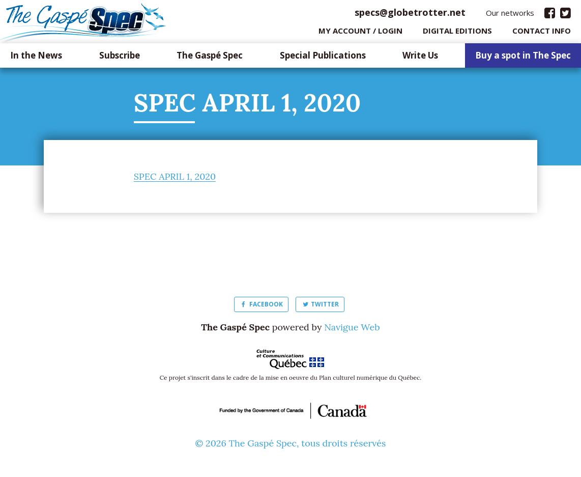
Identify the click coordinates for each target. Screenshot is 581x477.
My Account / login (360, 33)
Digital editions (457, 33)
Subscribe (119, 58)
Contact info (541, 33)
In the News (36, 58)
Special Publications (323, 58)
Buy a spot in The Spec (523, 58)
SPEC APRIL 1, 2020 (175, 179)
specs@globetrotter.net (410, 15)
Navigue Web (352, 329)
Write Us (420, 58)
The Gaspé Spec (210, 58)
